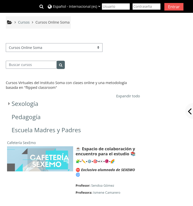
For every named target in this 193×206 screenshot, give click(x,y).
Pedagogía (26, 117)
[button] (41, 6)
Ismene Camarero (106, 192)
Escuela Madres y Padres (46, 130)
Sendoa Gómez (102, 185)
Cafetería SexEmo (21, 142)
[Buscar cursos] (31, 65)
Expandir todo (128, 96)
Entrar (174, 7)
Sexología (25, 103)
